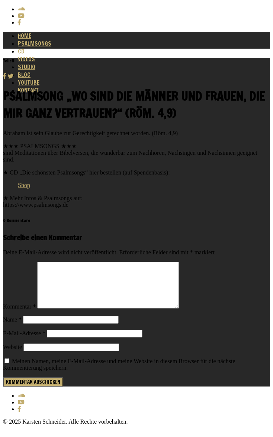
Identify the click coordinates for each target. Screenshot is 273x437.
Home (24, 36)
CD (21, 51)
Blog (24, 75)
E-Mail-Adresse (24, 342)
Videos (26, 59)
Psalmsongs (34, 44)
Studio (26, 67)
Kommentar (19, 315)
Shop (24, 185)
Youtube (28, 83)
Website (12, 356)
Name (12, 328)
